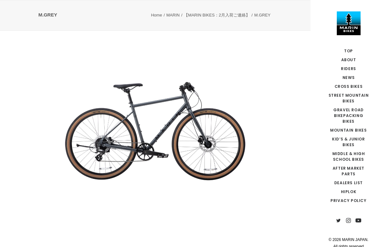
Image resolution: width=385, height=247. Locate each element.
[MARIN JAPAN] (348, 23)
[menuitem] (338, 221)
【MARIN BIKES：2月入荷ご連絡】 (217, 15)
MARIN (173, 15)
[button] (338, 221)
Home (156, 15)
